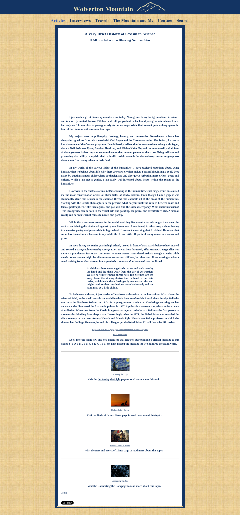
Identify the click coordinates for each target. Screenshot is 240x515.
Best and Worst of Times (120, 445)
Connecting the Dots (120, 481)
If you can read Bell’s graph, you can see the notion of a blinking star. (120, 329)
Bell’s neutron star (120, 334)
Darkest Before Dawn (120, 410)
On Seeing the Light (120, 374)
